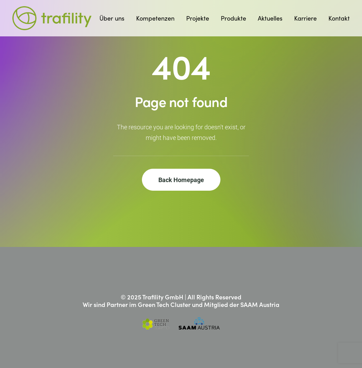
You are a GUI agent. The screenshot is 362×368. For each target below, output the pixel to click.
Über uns (111, 18)
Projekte (197, 18)
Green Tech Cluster (164, 304)
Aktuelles (270, 18)
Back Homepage (181, 180)
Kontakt (339, 18)
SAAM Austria (259, 304)
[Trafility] (52, 18)
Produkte (233, 18)
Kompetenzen (155, 18)
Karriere (305, 18)
